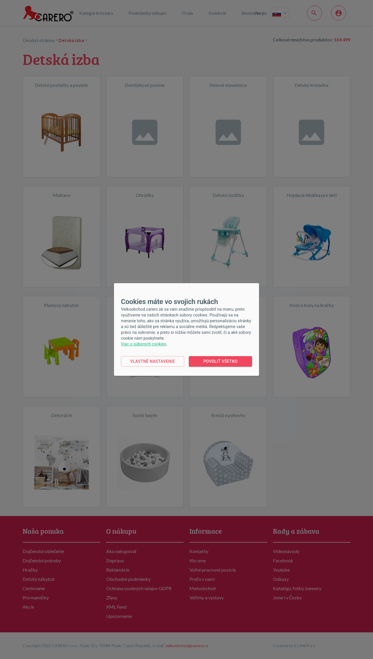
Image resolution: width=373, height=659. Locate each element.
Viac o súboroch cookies (143, 344)
